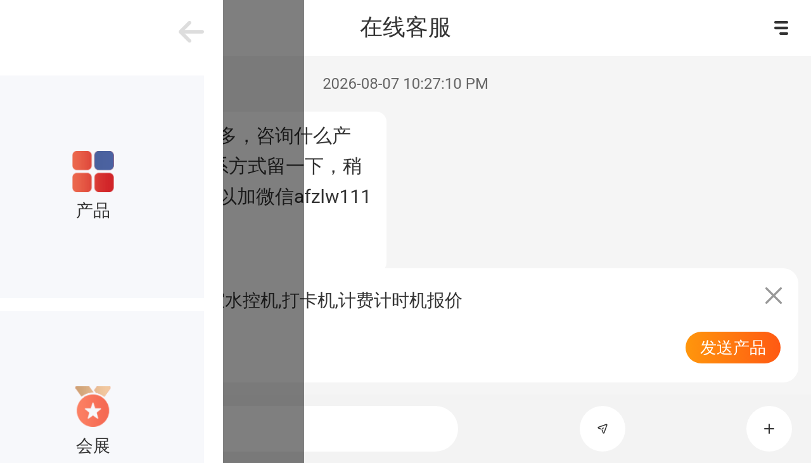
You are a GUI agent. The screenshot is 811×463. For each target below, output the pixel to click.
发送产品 (733, 347)
